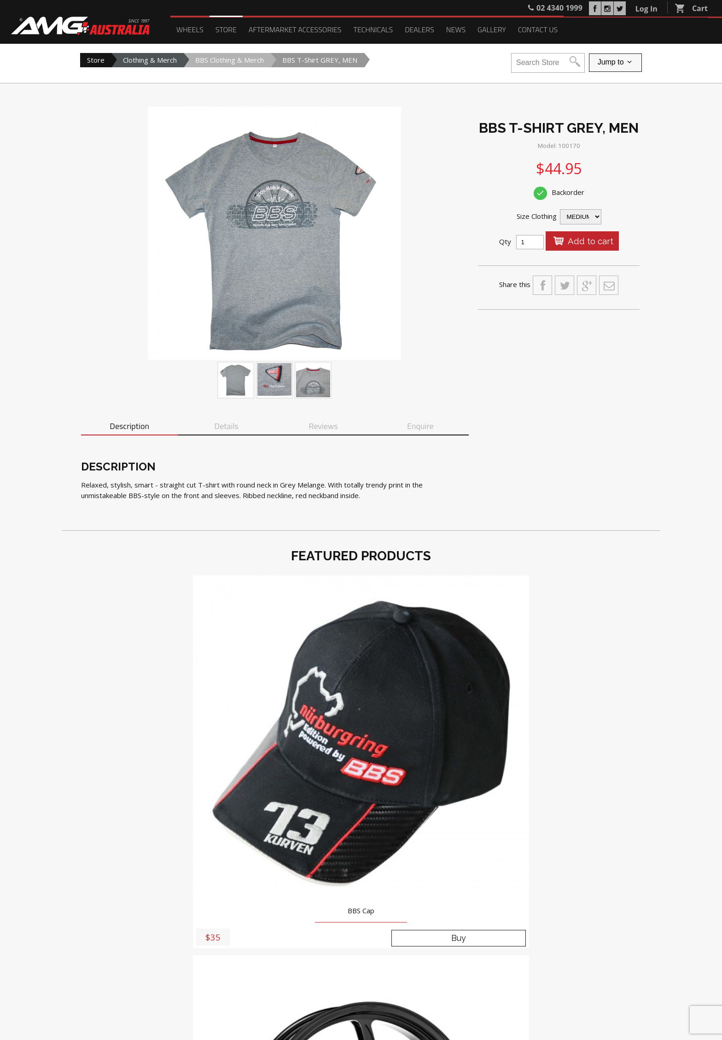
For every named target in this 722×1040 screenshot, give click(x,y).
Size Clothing (537, 216)
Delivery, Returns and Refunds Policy (596, 1012)
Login (165, 964)
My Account (98, 964)
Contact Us (538, 29)
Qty (505, 241)
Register (137, 964)
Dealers (419, 29)
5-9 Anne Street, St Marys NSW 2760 (325, 870)
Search (191, 964)
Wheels (190, 29)
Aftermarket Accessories (295, 29)
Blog (287, 928)
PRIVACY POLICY (571, 990)
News (456, 29)
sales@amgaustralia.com (327, 890)
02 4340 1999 (313, 880)
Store (226, 29)
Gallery (491, 29)
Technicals (373, 29)
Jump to (615, 62)
